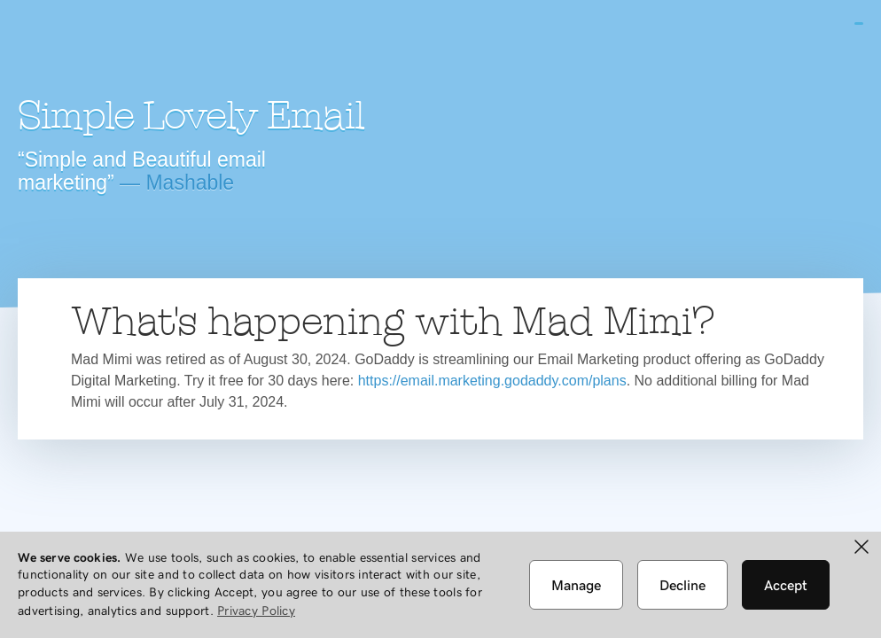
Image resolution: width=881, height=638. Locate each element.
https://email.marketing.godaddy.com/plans (492, 380)
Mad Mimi (173, 48)
